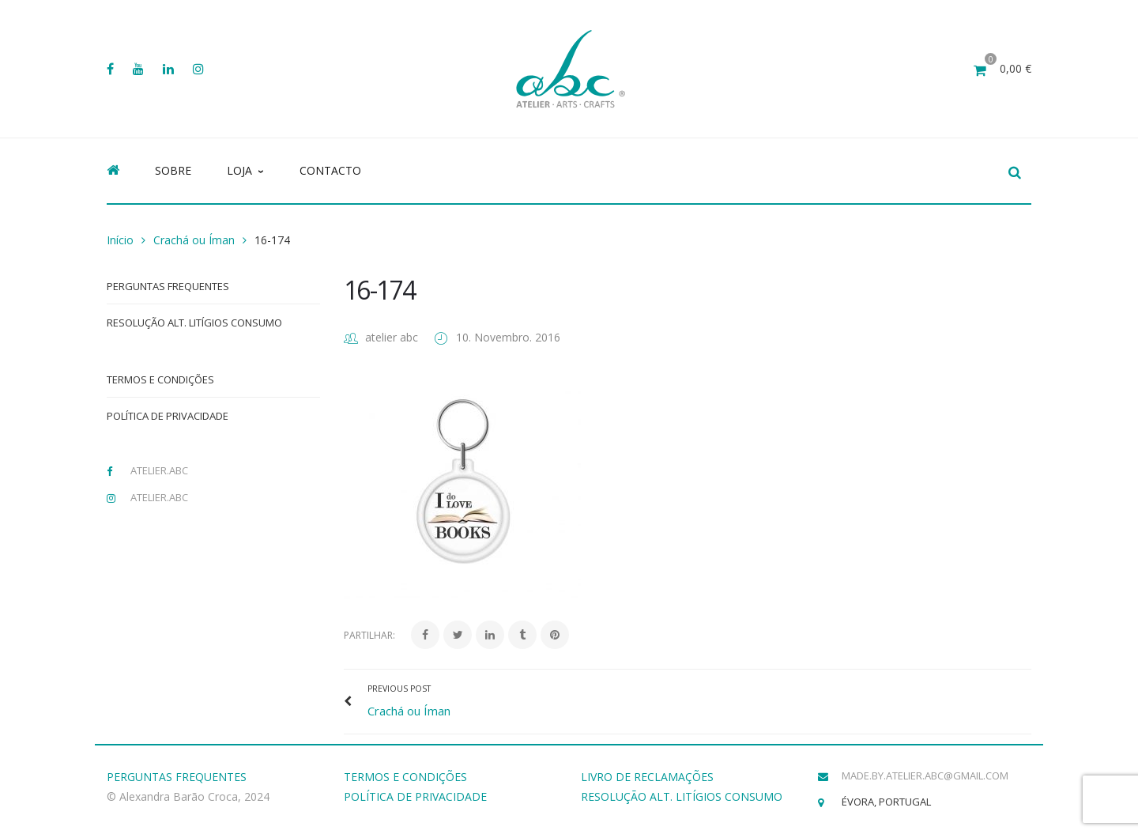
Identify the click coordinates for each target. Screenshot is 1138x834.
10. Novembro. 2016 (508, 337)
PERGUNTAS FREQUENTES (177, 776)
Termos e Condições (160, 379)
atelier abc (391, 337)
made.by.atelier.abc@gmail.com (925, 775)
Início (120, 239)
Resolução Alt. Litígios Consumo (194, 322)
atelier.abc (159, 470)
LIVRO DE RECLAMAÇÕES (647, 776)
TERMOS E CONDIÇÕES (405, 776)
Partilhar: (369, 635)
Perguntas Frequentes (168, 286)
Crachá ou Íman (194, 239)
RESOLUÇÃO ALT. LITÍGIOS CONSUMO (681, 796)
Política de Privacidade (167, 416)
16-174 (379, 290)
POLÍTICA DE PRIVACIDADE (415, 796)
